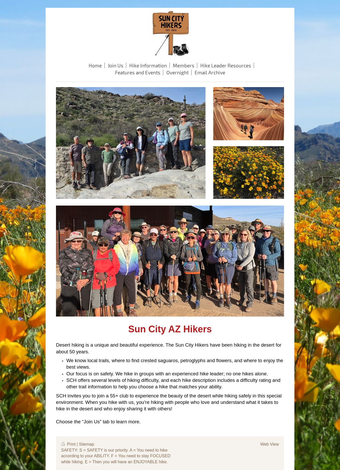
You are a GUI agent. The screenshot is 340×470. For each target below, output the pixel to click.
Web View (269, 444)
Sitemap (86, 444)
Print (69, 444)
